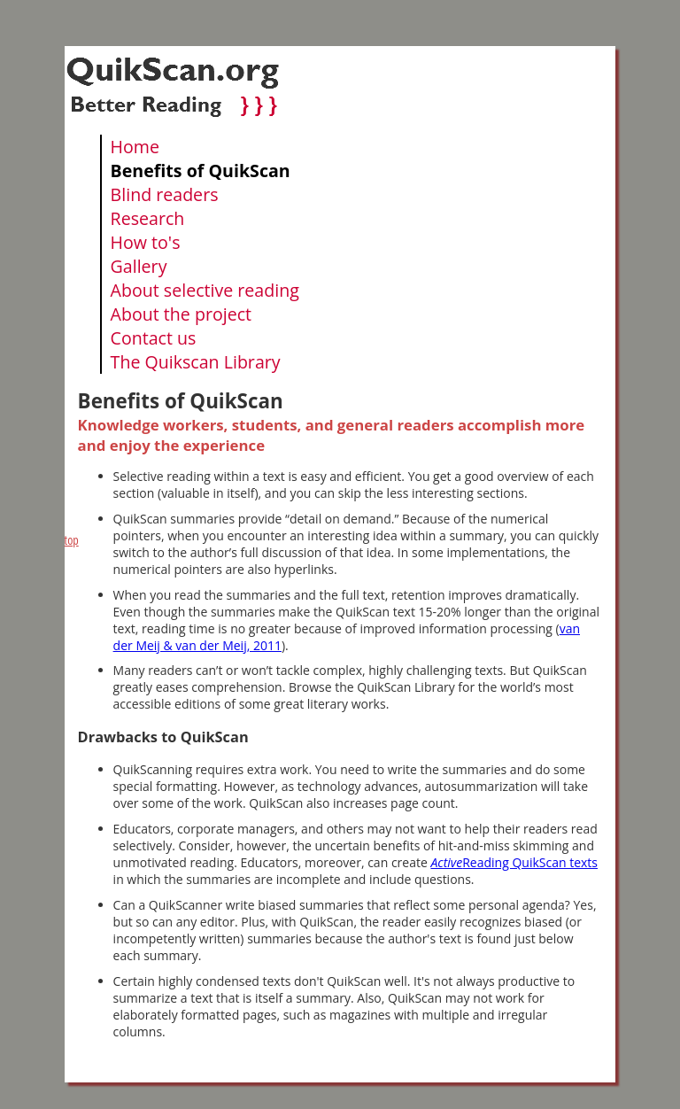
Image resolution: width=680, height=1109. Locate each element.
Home (135, 147)
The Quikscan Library (196, 362)
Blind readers (165, 194)
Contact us (154, 338)
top (72, 539)
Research (148, 218)
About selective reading (205, 290)
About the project (181, 314)
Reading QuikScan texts (514, 862)
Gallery (139, 266)
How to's (146, 242)
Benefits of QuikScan (200, 170)
